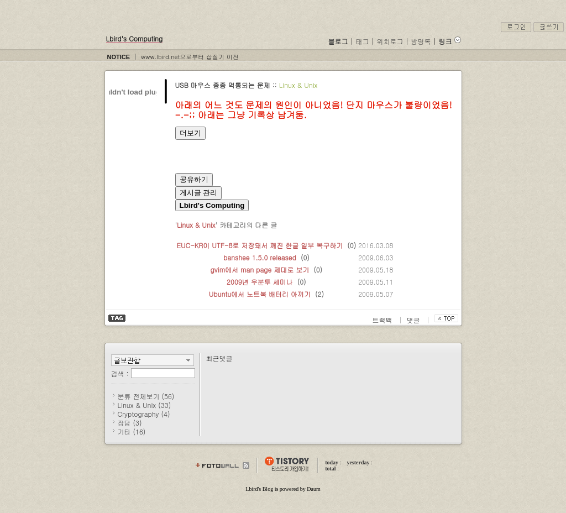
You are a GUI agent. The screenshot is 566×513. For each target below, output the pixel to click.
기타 (132, 431)
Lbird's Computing (134, 38)
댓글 (414, 319)
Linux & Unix (298, 85)
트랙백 (384, 319)
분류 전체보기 (146, 396)
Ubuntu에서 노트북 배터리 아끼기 (260, 294)
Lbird (251, 489)
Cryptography (144, 413)
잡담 (130, 422)
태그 (362, 41)
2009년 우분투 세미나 (260, 281)
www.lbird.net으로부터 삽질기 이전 (190, 57)
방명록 (421, 41)
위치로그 (390, 41)
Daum (313, 489)
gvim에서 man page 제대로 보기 (260, 269)
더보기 (190, 133)
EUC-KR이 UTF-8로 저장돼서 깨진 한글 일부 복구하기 (260, 245)
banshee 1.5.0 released (259, 257)
